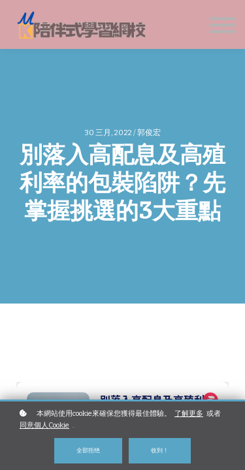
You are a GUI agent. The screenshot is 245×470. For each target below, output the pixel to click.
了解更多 (188, 413)
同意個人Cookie (44, 425)
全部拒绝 (88, 450)
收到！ (160, 450)
